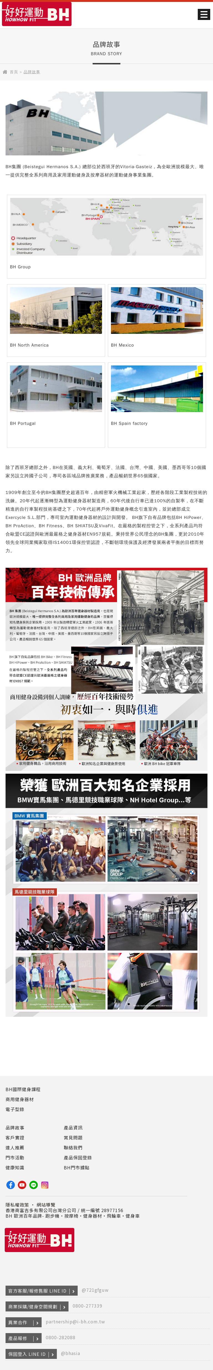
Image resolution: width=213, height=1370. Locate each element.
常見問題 (73, 1137)
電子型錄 (15, 1109)
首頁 (14, 72)
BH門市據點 (77, 1167)
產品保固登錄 (78, 1157)
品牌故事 (15, 1127)
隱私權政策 (17, 1204)
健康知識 (15, 1167)
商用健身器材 (20, 1099)
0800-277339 (87, 1305)
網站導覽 (46, 1204)
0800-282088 (60, 1337)
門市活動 (15, 1157)
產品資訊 (73, 1127)
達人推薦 (15, 1147)
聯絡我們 (73, 1147)
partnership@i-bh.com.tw (75, 1321)
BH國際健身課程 (23, 1089)
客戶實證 (15, 1137)
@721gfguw (95, 1289)
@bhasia (70, 1353)
